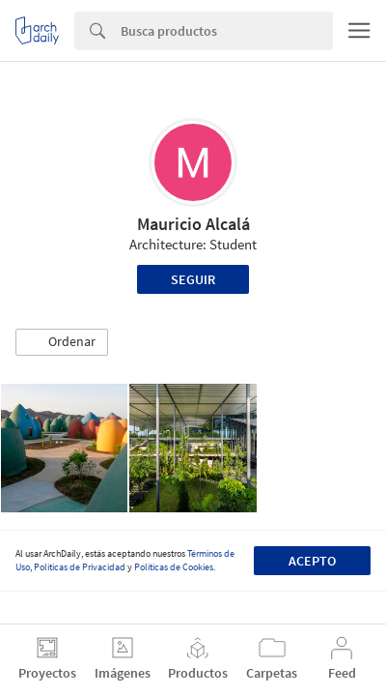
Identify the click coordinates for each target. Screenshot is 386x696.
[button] (61, 342)
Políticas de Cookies (173, 567)
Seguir (193, 279)
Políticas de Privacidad (79, 567)
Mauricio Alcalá (193, 224)
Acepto (312, 560)
